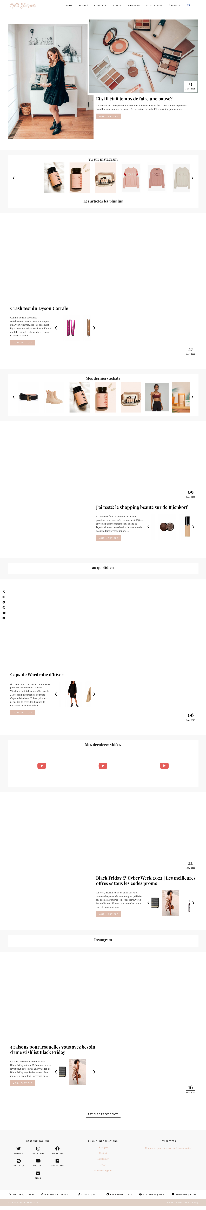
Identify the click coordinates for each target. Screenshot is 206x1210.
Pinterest (151, 1194)
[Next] (192, 177)
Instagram (54, 1194)
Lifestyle (100, 5)
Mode (68, 5)
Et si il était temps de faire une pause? (134, 99)
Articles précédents (103, 1114)
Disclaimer (103, 1158)
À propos (175, 5)
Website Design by (182, 1202)
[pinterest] (18, 1162)
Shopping (134, 5)
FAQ (103, 1164)
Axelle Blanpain (27, 1202)
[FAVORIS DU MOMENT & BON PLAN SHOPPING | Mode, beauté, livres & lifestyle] (103, 765)
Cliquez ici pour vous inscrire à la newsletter (168, 1148)
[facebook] (57, 1150)
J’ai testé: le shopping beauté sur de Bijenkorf (142, 507)
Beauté (83, 5)
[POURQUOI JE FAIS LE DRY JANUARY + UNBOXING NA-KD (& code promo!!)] (164, 765)
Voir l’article (108, 116)
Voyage (117, 5)
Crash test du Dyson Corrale (39, 308)
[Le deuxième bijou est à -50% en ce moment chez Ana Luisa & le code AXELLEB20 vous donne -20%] (41, 765)
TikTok (87, 1194)
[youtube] (38, 1162)
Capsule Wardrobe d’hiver (36, 674)
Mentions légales (103, 1170)
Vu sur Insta (154, 5)
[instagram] (38, 1150)
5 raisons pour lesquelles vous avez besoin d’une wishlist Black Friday (52, 1049)
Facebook (119, 1194)
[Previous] (14, 177)
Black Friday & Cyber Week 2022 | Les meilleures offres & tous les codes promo (146, 880)
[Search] (197, 5)
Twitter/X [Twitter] (22, 1194)
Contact (103, 1153)
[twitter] (18, 1150)
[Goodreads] (57, 1162)
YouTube (184, 1194)
